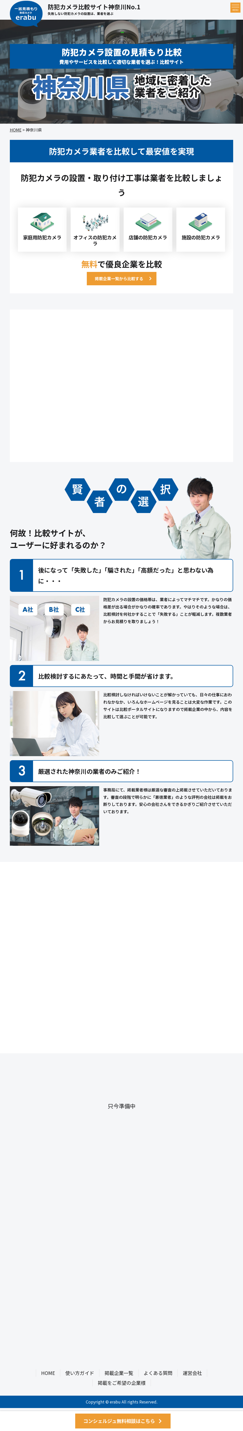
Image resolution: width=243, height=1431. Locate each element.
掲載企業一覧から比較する (119, 278)
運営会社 (192, 1372)
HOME (15, 130)
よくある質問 (158, 1372)
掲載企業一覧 (118, 1372)
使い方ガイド (79, 1372)
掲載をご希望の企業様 (122, 1382)
